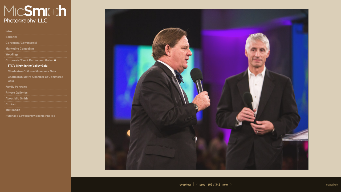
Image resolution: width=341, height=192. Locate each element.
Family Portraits (16, 87)
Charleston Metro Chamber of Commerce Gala (35, 79)
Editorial (13, 37)
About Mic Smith (17, 98)
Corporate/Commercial (23, 43)
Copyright (332, 184)
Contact (11, 104)
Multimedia (13, 110)
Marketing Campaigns (20, 48)
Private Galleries (17, 92)
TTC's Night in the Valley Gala (27, 65)
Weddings (12, 54)
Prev (200, 184)
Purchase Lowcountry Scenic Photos (30, 116)
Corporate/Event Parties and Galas (31, 60)
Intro (9, 31)
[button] (185, 184)
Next (227, 184)
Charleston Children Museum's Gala (32, 71)
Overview (185, 184)
